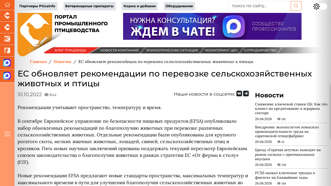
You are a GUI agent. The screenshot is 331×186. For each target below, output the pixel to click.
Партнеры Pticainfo (37, 6)
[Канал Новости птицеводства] (7, 63)
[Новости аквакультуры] (7, 39)
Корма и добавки (140, 6)
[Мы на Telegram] (246, 93)
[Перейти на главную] (7, 5)
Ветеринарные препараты (89, 6)
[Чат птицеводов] (7, 75)
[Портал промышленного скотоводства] (7, 27)
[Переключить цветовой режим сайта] (320, 6)
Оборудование (179, 6)
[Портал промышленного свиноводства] (7, 16)
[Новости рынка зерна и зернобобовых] (7, 51)
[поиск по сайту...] (260, 6)
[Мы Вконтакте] (239, 93)
